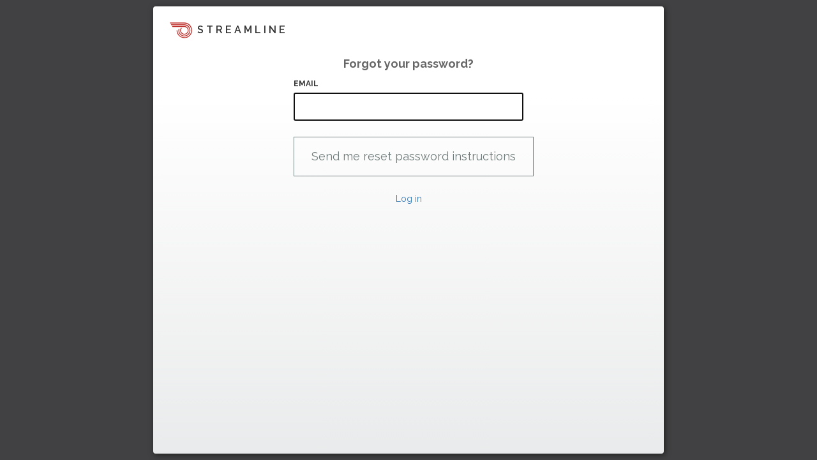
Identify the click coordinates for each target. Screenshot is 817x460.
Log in (409, 199)
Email (306, 83)
